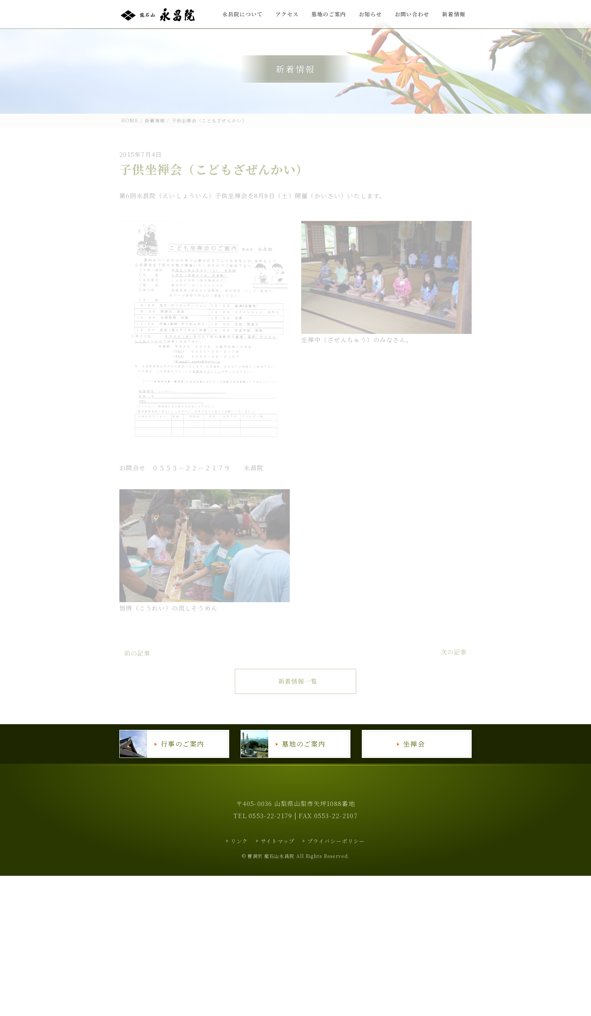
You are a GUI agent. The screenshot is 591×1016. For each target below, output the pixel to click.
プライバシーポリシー (336, 841)
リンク (239, 841)
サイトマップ (278, 841)
